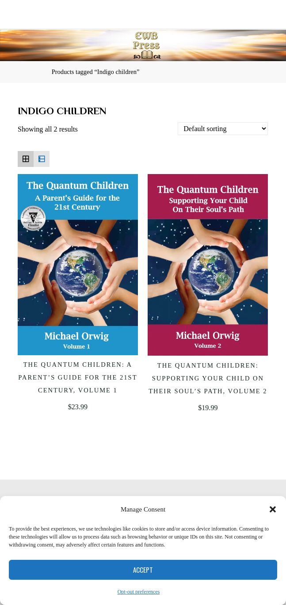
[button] (272, 509)
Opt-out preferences (139, 592)
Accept (143, 569)
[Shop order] (223, 129)
